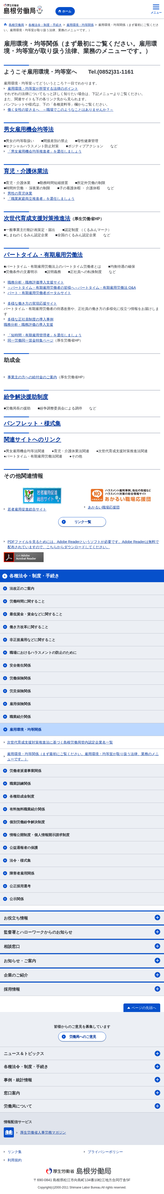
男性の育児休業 (20, 193)
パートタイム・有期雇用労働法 (43, 255)
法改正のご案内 (22, 588)
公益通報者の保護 (24, 848)
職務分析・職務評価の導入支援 (28, 325)
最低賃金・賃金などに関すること (36, 614)
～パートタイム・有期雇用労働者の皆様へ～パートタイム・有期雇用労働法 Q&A (72, 288)
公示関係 (17, 899)
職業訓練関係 (20, 784)
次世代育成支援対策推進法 (37, 218)
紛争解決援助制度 (26, 397)
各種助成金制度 (22, 796)
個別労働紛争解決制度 (27, 822)
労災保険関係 (20, 691)
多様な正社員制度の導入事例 (30, 319)
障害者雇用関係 (22, 873)
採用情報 (82, 989)
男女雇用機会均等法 (29, 129)
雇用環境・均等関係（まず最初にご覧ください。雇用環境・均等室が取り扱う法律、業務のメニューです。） (83, 756)
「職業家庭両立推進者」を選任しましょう (41, 199)
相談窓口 (82, 946)
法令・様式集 (20, 860)
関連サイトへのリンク (32, 439)
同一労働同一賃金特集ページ (30, 340)
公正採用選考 (20, 886)
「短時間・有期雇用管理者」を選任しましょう (45, 335)
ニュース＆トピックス (82, 1053)
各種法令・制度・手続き (82, 1066)
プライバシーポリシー (105, 1152)
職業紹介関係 (20, 717)
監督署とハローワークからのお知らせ (82, 932)
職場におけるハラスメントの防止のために (43, 653)
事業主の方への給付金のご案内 (32, 377)
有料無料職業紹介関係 (27, 809)
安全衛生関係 (20, 665)
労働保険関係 (20, 678)
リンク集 (15, 1152)
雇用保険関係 (20, 704)
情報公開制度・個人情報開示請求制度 (40, 835)
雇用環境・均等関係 (25, 729)
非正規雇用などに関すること (32, 640)
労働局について (82, 1106)
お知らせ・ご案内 (82, 960)
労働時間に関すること (27, 601)
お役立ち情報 (82, 917)
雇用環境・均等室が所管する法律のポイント (43, 88)
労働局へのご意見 (82, 1037)
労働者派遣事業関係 (25, 771)
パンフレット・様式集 (32, 423)
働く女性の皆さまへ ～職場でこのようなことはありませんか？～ (60, 110)
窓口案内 (82, 1092)
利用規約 (15, 1160)
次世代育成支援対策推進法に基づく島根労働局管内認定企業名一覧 (60, 742)
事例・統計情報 (82, 1079)
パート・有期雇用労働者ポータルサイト (39, 293)
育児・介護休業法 (26, 171)
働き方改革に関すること (29, 627)
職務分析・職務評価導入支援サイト (36, 282)
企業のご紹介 (82, 975)
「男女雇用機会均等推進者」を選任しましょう (45, 151)
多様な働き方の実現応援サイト (32, 303)
